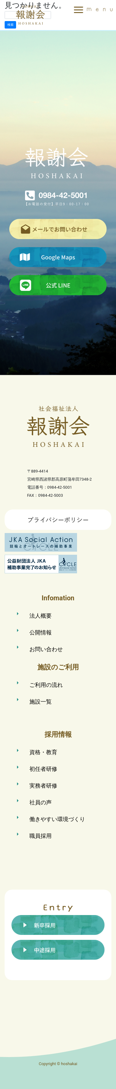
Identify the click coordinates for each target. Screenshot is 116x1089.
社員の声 (40, 802)
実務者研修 (43, 785)
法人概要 (40, 615)
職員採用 (40, 836)
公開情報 (40, 632)
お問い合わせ (46, 649)
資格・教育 (43, 752)
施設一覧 (40, 701)
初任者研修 (43, 769)
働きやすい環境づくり (57, 819)
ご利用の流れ (46, 685)
